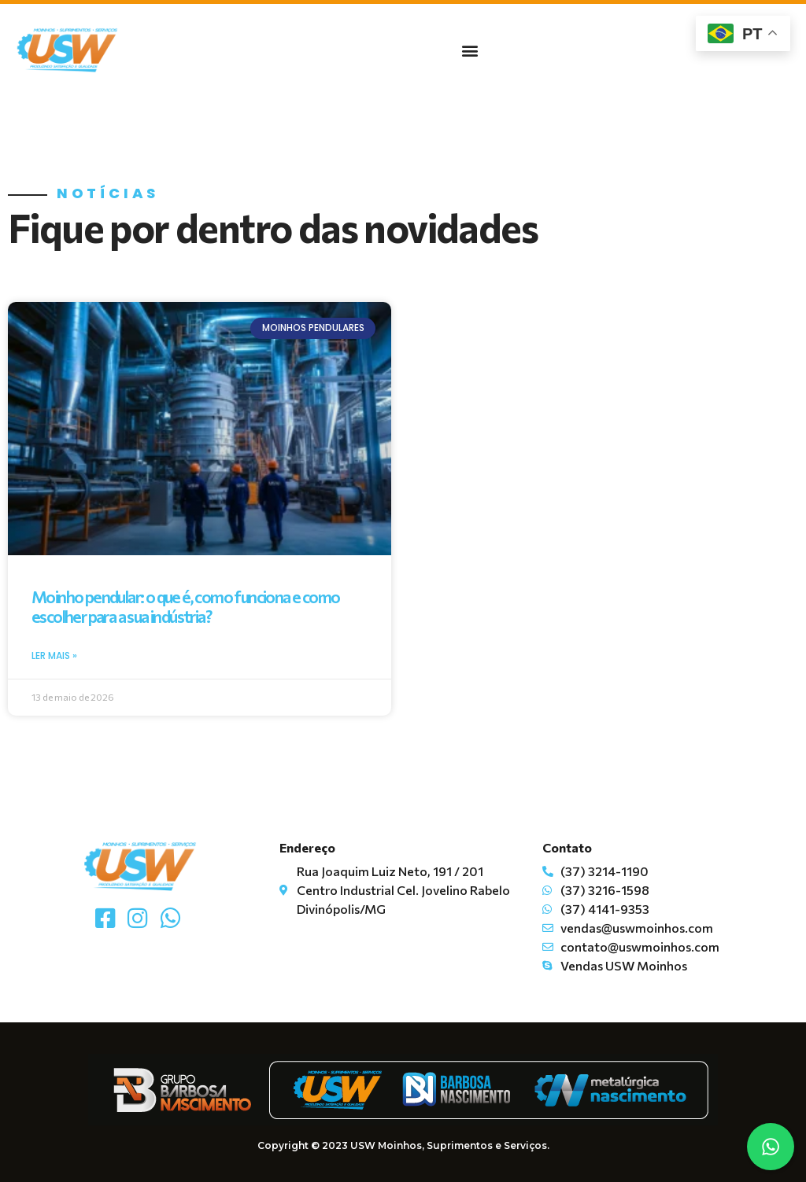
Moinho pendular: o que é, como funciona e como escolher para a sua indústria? (185, 606)
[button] (470, 50)
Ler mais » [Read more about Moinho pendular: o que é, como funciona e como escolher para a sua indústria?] (54, 655)
